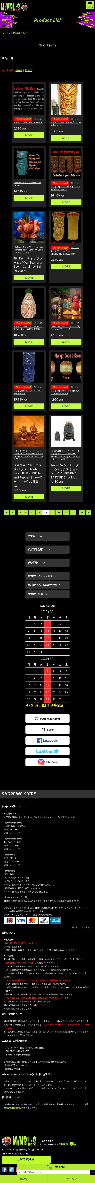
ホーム (5, 33)
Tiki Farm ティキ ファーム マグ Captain (27, 184)
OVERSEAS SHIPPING (42, 585)
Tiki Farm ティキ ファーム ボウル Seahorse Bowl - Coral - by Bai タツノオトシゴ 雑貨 (28, 250)
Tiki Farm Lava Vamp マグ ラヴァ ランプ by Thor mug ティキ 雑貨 (65, 325)
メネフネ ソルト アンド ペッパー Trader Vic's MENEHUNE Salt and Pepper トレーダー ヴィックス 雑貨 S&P (28, 454)
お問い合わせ (71, 1178)
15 (66, 512)
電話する (24, 1178)
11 (38, 512)
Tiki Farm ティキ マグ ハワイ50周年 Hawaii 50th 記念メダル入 (65, 186)
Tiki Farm (26, 33)
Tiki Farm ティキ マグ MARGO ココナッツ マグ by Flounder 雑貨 (66, 390)
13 (52, 512)
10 (32, 512)
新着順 (28, 70)
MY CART (60, 1166)
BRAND (15, 33)
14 (59, 512)
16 (72, 512)
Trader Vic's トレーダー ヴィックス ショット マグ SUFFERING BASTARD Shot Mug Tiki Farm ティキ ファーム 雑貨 (65, 454)
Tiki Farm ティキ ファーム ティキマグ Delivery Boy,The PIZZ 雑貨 (65, 250)
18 (82, 512)
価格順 (19, 70)
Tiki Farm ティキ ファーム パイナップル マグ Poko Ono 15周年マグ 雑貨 (28, 325)
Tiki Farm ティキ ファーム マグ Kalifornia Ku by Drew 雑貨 (66, 122)
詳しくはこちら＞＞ (80, 927)
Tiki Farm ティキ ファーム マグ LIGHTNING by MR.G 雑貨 (28, 390)
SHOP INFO (35, 594)
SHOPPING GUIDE (40, 575)
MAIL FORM (26, 1159)
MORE (29, 135)
